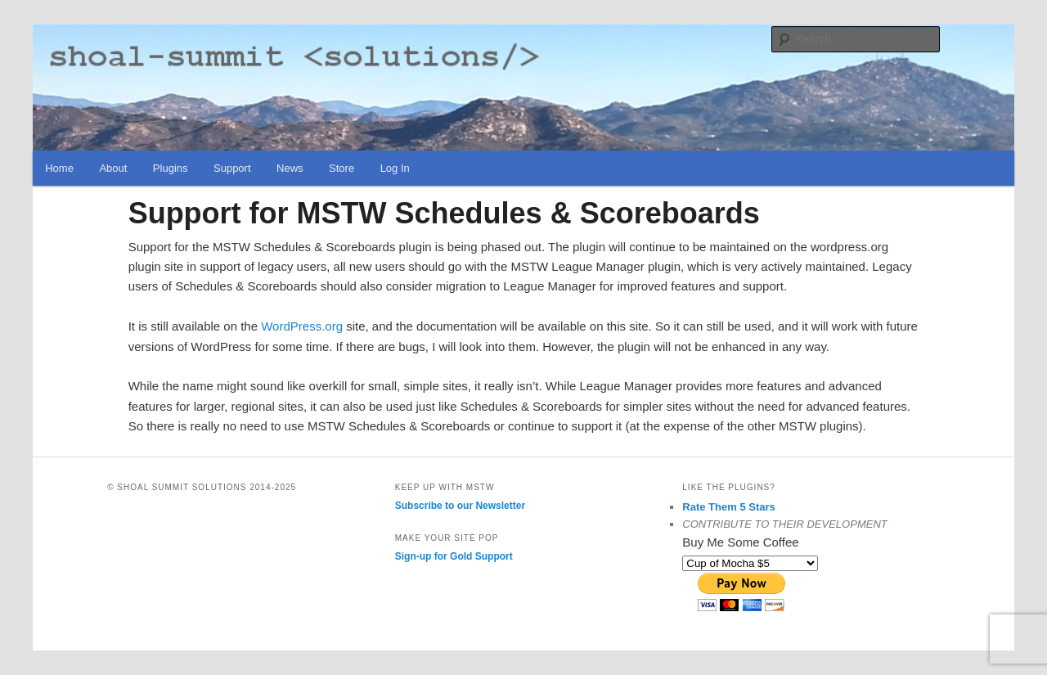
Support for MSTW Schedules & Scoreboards (444, 213)
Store (341, 168)
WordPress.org (303, 326)
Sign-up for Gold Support (454, 556)
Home (59, 168)
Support (232, 168)
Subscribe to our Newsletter (460, 505)
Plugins (170, 168)
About (113, 168)
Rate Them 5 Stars (728, 507)
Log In (395, 168)
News (289, 168)
